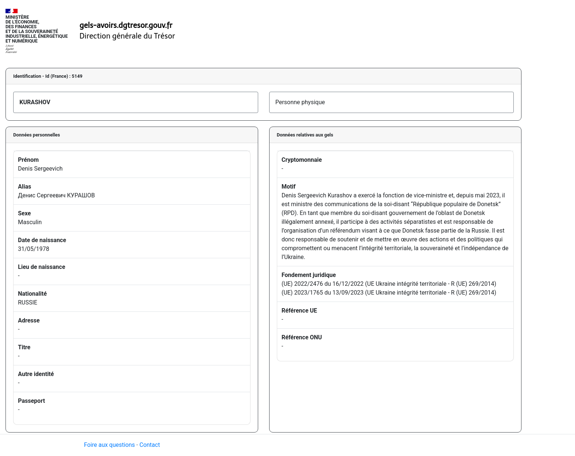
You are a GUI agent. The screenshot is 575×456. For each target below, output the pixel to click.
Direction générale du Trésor (127, 36)
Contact (149, 444)
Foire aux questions (109, 444)
